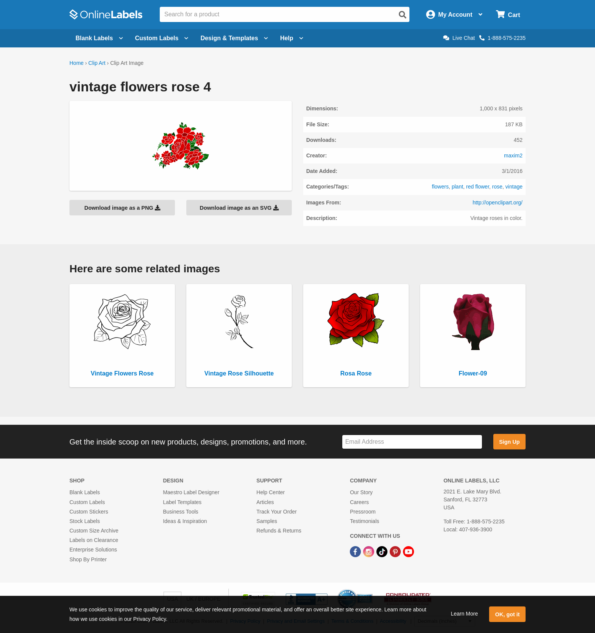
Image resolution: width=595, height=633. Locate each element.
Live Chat (459, 38)
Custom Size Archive (93, 531)
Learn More (464, 614)
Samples (267, 521)
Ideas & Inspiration (185, 521)
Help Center (271, 492)
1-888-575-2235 (502, 38)
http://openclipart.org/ (497, 202)
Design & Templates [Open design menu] (234, 38)
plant (457, 187)
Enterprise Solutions (93, 550)
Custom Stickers (88, 512)
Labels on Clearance (93, 540)
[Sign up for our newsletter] (412, 442)
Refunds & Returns (279, 531)
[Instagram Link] (369, 551)
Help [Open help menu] (291, 38)
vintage (514, 187)
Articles (265, 502)
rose (497, 187)
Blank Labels (84, 492)
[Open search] (402, 15)
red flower (477, 187)
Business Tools (180, 512)
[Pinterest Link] (396, 551)
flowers (440, 187)
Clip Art (96, 63)
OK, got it (507, 614)
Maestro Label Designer (191, 492)
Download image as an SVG (239, 208)
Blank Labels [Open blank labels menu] (99, 38)
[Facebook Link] (356, 551)
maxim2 (513, 155)
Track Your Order (277, 512)
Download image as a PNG (122, 208)
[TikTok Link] (382, 551)
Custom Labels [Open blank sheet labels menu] (162, 38)
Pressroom (363, 512)
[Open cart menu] (508, 15)
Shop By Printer (88, 559)
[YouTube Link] (408, 551)
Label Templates (182, 502)
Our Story (361, 492)
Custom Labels (87, 502)
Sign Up (509, 442)
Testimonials (364, 521)
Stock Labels (84, 521)
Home (76, 63)
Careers (359, 502)
